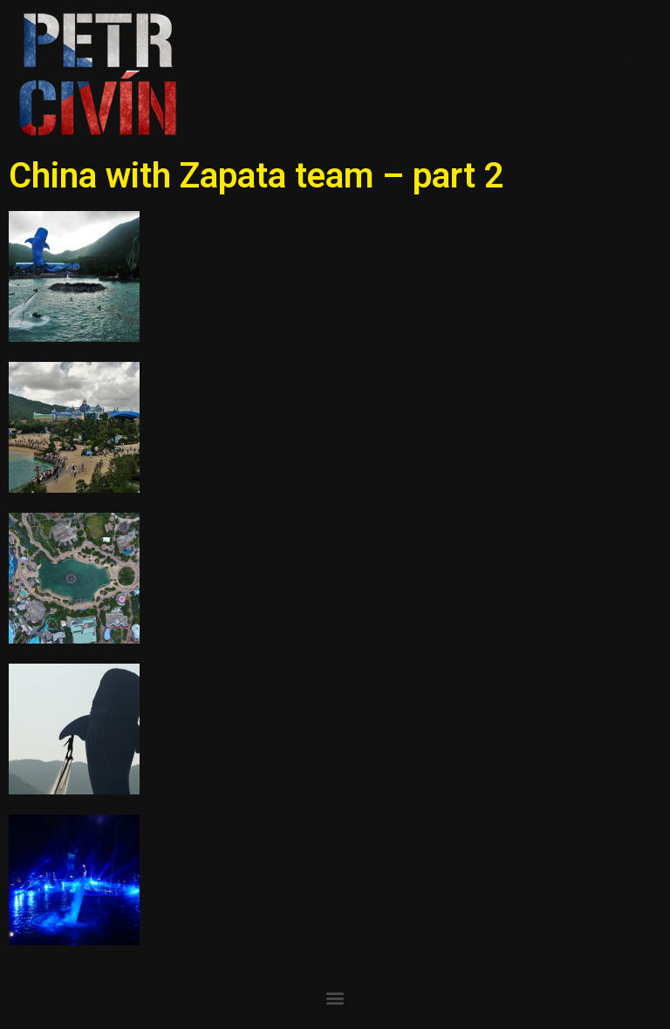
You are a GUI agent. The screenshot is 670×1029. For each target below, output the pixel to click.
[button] (611, 71)
